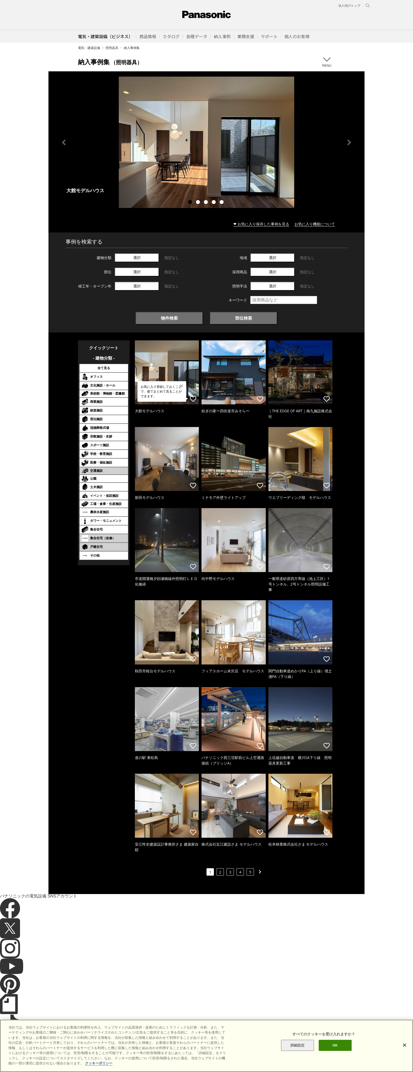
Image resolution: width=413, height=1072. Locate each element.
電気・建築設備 (89, 48)
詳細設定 (297, 1053)
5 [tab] (222, 202)
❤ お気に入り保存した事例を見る (261, 223)
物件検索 (169, 318)
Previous (63, 142)
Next (349, 142)
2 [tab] (198, 202)
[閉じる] (404, 1052)
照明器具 (112, 48)
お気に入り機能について (314, 223)
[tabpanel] (206, 142)
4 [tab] (214, 202)
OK (335, 1053)
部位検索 (243, 318)
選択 (137, 257)
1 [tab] (190, 202)
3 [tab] (206, 202)
